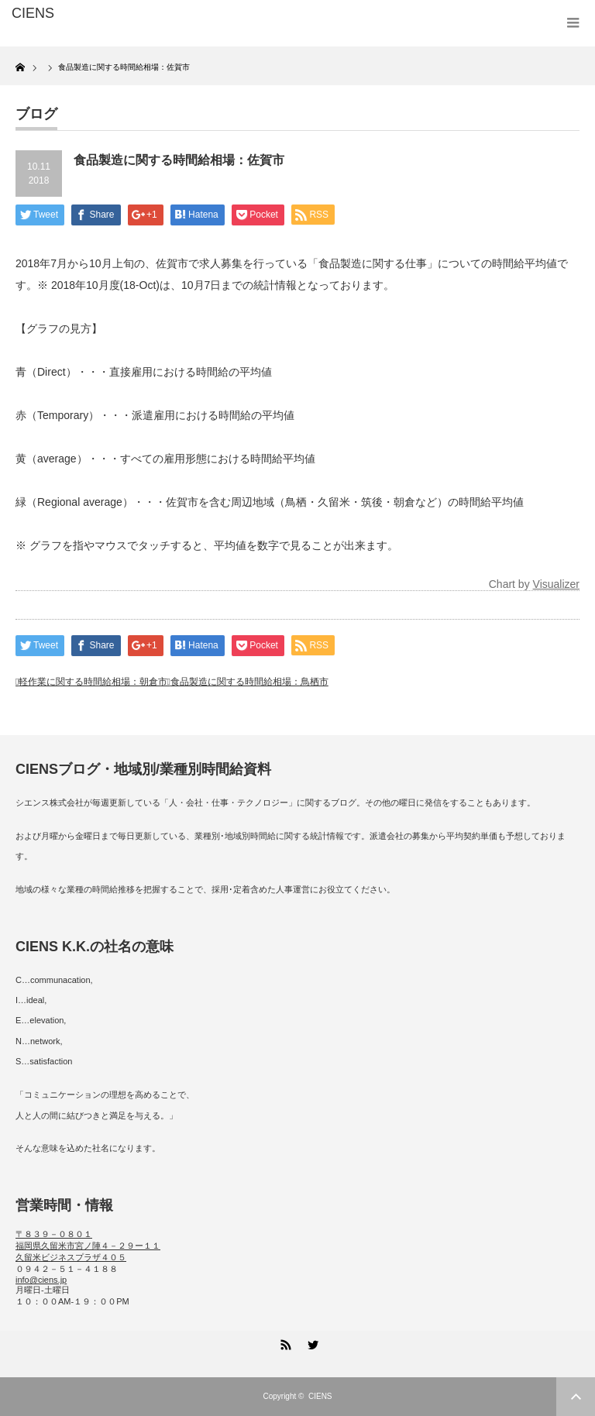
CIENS (320, 1396)
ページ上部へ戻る (575, 1396)
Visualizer (556, 584)
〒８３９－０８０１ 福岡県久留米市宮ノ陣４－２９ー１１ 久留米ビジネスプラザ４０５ (87, 1245)
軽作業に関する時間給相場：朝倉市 (93, 681)
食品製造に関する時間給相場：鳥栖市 (249, 681)
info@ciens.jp (41, 1279)
